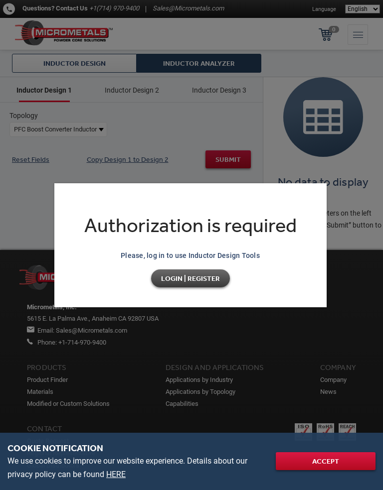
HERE (116, 474)
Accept (325, 461)
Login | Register (190, 278)
